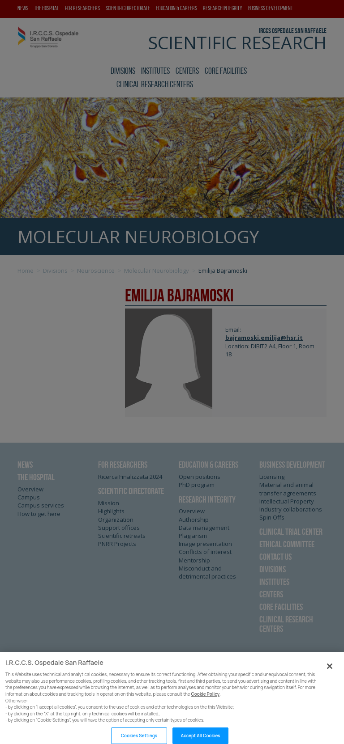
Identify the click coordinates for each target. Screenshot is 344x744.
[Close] (330, 675)
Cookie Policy (205, 703)
